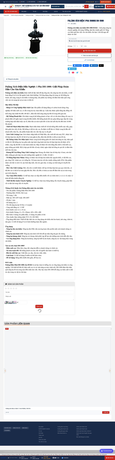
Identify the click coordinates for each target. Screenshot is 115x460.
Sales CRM (99, 6)
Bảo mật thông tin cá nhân (82, 437)
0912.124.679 (106, 11)
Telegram (72, 68)
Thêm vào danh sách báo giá (89, 55)
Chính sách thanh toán (81, 429)
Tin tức (40, 431)
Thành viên (41, 435)
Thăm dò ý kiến (42, 439)
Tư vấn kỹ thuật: (89, 60)
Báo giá (105, 412)
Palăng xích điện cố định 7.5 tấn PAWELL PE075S (18, 408)
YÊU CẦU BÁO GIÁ (89, 50)
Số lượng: (70, 46)
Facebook (77, 65)
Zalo (86, 65)
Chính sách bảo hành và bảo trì (83, 431)
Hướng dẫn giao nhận (63, 431)
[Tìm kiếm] (86, 6)
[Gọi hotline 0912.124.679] (91, 6)
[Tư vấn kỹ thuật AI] (106, 451)
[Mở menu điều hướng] (5, 6)
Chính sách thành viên (81, 426)
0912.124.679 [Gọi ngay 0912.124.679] (90, 2)
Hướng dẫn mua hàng (63, 426)
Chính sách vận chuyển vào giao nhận (84, 433)
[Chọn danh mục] (57, 6)
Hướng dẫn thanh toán (63, 429)
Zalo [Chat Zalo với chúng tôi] (97, 1)
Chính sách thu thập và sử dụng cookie (88, 454)
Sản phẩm (41, 426)
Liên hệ (40, 437)
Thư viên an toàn (43, 441)
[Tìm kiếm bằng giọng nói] (83, 6)
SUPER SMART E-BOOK (44, 429)
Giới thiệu (41, 433)
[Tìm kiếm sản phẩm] (73, 6)
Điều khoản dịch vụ (62, 433)
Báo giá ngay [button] (105, 1)
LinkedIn (94, 65)
